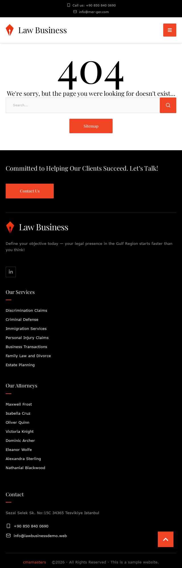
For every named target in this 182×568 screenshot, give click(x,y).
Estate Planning (20, 365)
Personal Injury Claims (27, 337)
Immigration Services (26, 328)
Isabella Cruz (18, 413)
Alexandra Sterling (23, 458)
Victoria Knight (20, 431)
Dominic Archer (20, 440)
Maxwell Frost (19, 404)
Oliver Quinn (17, 422)
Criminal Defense (22, 319)
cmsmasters (34, 562)
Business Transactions (26, 346)
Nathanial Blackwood (25, 467)
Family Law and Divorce (28, 355)
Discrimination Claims (26, 310)
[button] (169, 30)
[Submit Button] (168, 105)
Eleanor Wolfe (19, 449)
